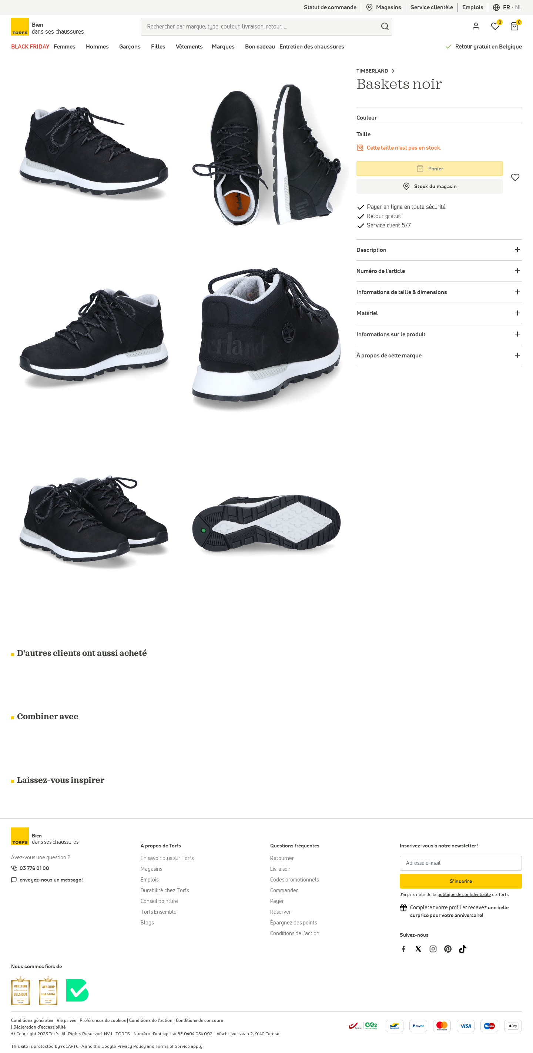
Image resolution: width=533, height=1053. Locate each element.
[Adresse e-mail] (461, 863)
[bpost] (363, 1026)
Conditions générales (32, 1021)
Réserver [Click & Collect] (280, 912)
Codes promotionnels (294, 880)
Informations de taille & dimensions (401, 292)
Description (371, 250)
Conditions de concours (199, 1021)
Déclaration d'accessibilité (39, 1027)
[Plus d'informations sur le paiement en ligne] (394, 1026)
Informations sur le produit (390, 334)
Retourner (282, 858)
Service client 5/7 (388, 226)
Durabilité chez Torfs (165, 890)
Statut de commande (330, 7)
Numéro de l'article (380, 271)
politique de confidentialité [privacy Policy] (464, 895)
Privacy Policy (131, 1046)
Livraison (280, 869)
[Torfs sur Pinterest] (451, 949)
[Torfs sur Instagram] (436, 949)
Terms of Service (172, 1046)
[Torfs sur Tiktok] (465, 949)
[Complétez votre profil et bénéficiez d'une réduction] (448, 907)
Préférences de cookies (103, 1021)
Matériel (367, 313)
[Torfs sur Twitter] (422, 949)
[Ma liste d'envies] (495, 26)
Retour (488, 47)
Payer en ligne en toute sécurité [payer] (405, 207)
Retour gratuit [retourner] (383, 216)
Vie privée (66, 1021)
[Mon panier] (514, 26)
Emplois (472, 7)
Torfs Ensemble (159, 912)
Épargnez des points (293, 923)
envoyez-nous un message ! (52, 880)
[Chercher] (385, 27)
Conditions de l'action (294, 933)
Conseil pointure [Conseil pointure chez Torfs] (159, 901)
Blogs (147, 923)
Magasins (383, 7)
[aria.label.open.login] (476, 26)
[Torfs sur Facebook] (407, 949)
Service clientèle (431, 7)
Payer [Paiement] (277, 901)
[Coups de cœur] (515, 177)
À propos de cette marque (389, 356)
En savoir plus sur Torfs (167, 858)
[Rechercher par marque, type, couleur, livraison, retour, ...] (259, 27)
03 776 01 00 (34, 868)
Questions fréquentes (294, 846)
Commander (284, 890)
